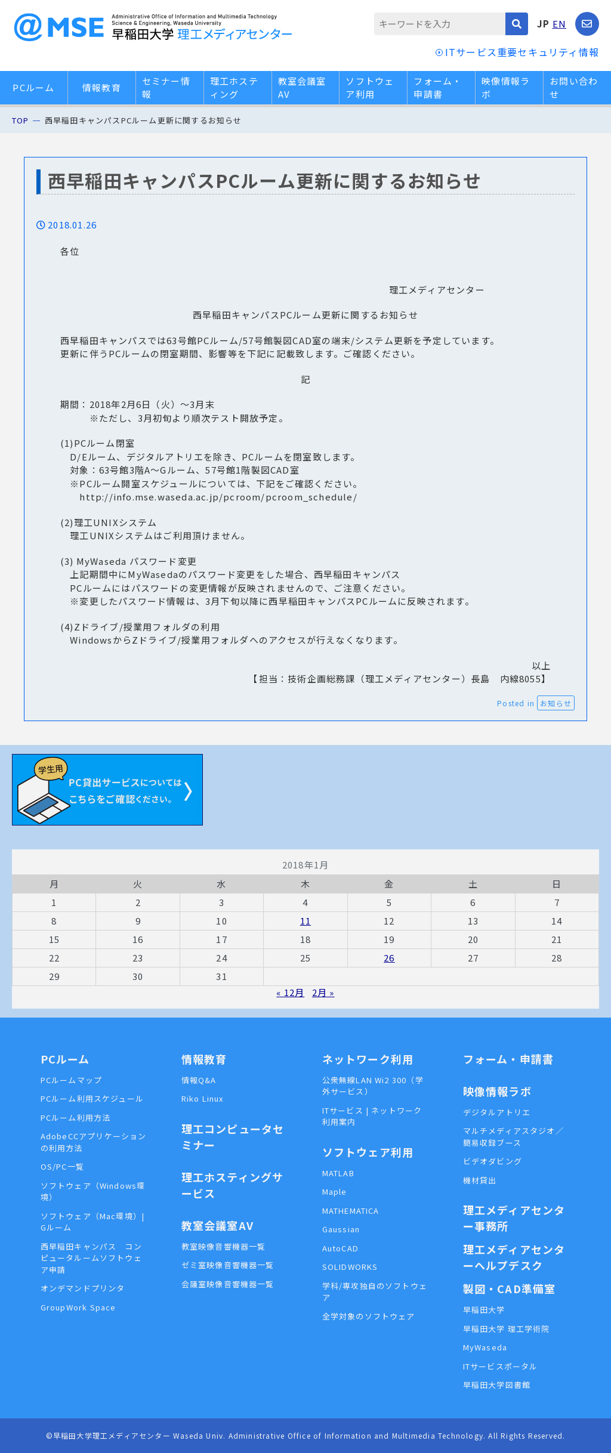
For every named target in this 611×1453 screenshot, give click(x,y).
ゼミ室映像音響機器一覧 (227, 1264)
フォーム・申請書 (437, 88)
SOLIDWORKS (350, 1266)
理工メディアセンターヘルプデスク (514, 1257)
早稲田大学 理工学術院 (506, 1328)
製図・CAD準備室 (509, 1288)
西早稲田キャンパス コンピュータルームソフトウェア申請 (91, 1258)
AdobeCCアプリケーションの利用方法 (94, 1142)
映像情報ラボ (506, 88)
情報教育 (101, 87)
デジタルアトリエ (497, 1112)
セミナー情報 (166, 88)
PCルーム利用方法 (76, 1117)
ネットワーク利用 (368, 1058)
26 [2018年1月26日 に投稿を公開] (389, 957)
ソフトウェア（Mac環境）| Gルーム (93, 1221)
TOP (20, 120)
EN (559, 23)
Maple (334, 1191)
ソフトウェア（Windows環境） (93, 1191)
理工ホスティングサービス (232, 1185)
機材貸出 (480, 1180)
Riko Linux (202, 1098)
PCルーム (33, 87)
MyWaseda (485, 1347)
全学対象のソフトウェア (368, 1316)
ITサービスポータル (500, 1366)
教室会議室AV (302, 88)
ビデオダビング (492, 1161)
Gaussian (341, 1229)
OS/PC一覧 (62, 1166)
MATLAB (338, 1173)
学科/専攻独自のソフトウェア (375, 1291)
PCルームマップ (72, 1080)
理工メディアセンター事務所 (514, 1217)
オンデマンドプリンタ (83, 1288)
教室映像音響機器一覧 (223, 1246)
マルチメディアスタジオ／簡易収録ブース (513, 1136)
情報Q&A (199, 1080)
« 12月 (290, 992)
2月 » (323, 992)
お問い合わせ (574, 88)
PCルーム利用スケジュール (92, 1098)
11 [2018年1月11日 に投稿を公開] (305, 920)
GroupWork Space (78, 1307)
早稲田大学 (484, 1309)
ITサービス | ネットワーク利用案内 (372, 1116)
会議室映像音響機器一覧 (227, 1284)
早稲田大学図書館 (497, 1384)
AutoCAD (340, 1248)
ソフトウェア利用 (369, 88)
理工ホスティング (234, 88)
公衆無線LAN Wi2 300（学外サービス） (373, 1086)
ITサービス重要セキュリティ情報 (522, 52)
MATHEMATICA (350, 1210)
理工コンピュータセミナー (233, 1136)
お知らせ (556, 703)
